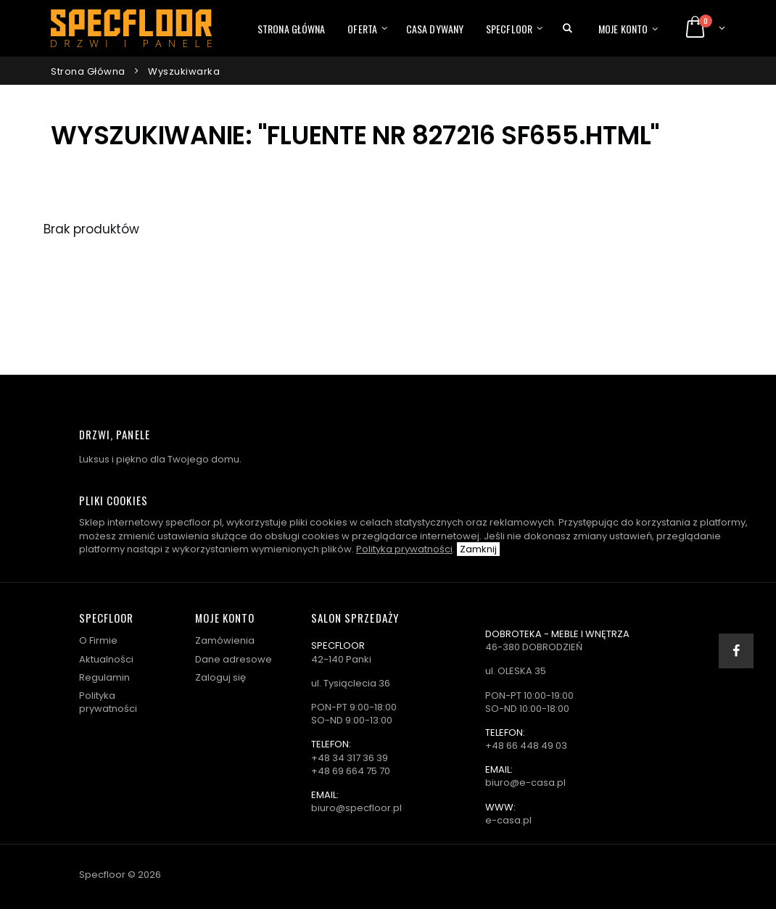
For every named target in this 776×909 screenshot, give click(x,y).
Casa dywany (434, 28)
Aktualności (106, 659)
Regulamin (104, 677)
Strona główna (291, 28)
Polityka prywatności (404, 549)
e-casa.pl (508, 820)
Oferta (362, 28)
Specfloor (509, 28)
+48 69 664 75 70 (350, 771)
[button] (567, 28)
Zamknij (478, 549)
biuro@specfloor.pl (356, 808)
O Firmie (98, 640)
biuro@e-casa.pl (525, 782)
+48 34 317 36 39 (349, 758)
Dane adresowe (233, 659)
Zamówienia (225, 640)
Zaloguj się (220, 677)
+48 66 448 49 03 (526, 745)
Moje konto (623, 28)
